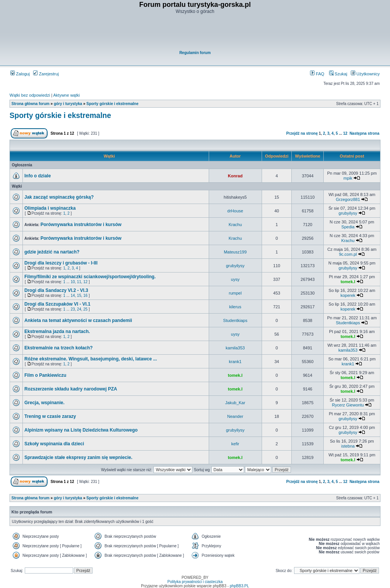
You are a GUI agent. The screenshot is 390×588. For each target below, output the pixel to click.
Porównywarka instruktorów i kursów (80, 224)
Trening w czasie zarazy (50, 416)
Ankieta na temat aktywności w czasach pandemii (78, 320)
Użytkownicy (365, 74)
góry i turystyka (68, 104)
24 (79, 309)
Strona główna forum (30, 104)
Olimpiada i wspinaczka (50, 208)
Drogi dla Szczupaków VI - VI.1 (57, 304)
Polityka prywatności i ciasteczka (194, 582)
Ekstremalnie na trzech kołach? (58, 348)
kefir (235, 443)
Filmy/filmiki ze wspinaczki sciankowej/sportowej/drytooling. (90, 276)
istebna (348, 446)
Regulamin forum (195, 53)
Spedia (347, 227)
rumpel (235, 293)
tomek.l (347, 281)
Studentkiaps (235, 320)
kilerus (235, 306)
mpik (348, 178)
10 (72, 282)
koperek (347, 295)
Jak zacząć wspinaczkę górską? (59, 197)
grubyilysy (348, 213)
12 (345, 133)
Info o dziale (37, 175)
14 (72, 295)
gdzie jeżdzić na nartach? (52, 252)
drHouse (235, 211)
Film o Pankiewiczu (45, 375)
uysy (235, 279)
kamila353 (235, 348)
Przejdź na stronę (302, 133)
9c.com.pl (348, 254)
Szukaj (338, 74)
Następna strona (364, 133)
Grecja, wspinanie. (44, 402)
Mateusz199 (235, 252)
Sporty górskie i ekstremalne (112, 104)
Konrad (235, 176)
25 (85, 309)
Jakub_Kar (235, 402)
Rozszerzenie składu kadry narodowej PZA (70, 389)
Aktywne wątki (66, 95)
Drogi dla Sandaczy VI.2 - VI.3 (56, 290)
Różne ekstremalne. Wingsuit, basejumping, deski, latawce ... (90, 359)
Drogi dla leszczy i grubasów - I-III (61, 263)
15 (79, 295)
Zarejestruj (46, 74)
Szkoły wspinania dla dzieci (54, 443)
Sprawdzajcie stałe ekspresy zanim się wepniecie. (78, 457)
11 (79, 282)
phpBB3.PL (239, 586)
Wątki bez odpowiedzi (30, 95)
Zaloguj (20, 74)
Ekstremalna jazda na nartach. (57, 331)
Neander (235, 416)
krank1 (235, 361)
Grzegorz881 (348, 199)
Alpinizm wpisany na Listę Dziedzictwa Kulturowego (80, 430)
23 (72, 309)
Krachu (235, 224)
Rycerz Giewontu (348, 405)
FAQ (317, 74)
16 (85, 295)
